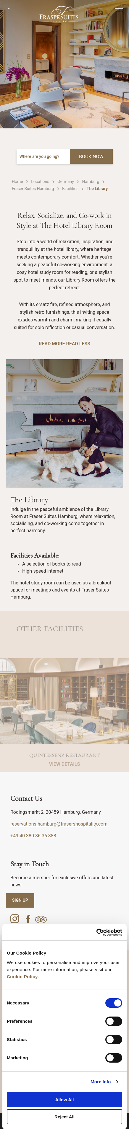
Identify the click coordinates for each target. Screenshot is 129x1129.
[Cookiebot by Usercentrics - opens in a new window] (96, 932)
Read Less (78, 344)
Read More (52, 344)
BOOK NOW (91, 156)
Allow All (64, 1099)
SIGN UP (20, 900)
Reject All (64, 1116)
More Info (101, 1081)
